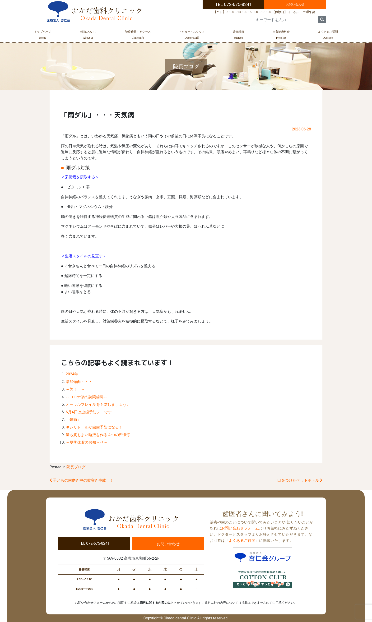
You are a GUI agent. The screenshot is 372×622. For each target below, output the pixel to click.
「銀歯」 (73, 419)
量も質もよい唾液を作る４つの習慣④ (98, 435)
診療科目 (238, 35)
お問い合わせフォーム (240, 528)
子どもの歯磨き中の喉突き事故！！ (82, 480)
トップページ (42, 35)
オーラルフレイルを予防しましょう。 (98, 404)
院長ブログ (75, 467)
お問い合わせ (295, 4)
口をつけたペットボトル (299, 480)
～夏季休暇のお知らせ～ (86, 442)
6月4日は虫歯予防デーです (89, 412)
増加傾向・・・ (79, 381)
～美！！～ (75, 389)
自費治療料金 (281, 35)
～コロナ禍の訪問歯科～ (86, 397)
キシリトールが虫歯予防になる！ (94, 427)
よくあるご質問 (328, 35)
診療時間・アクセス (138, 35)
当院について (88, 35)
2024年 (72, 374)
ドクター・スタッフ (192, 35)
